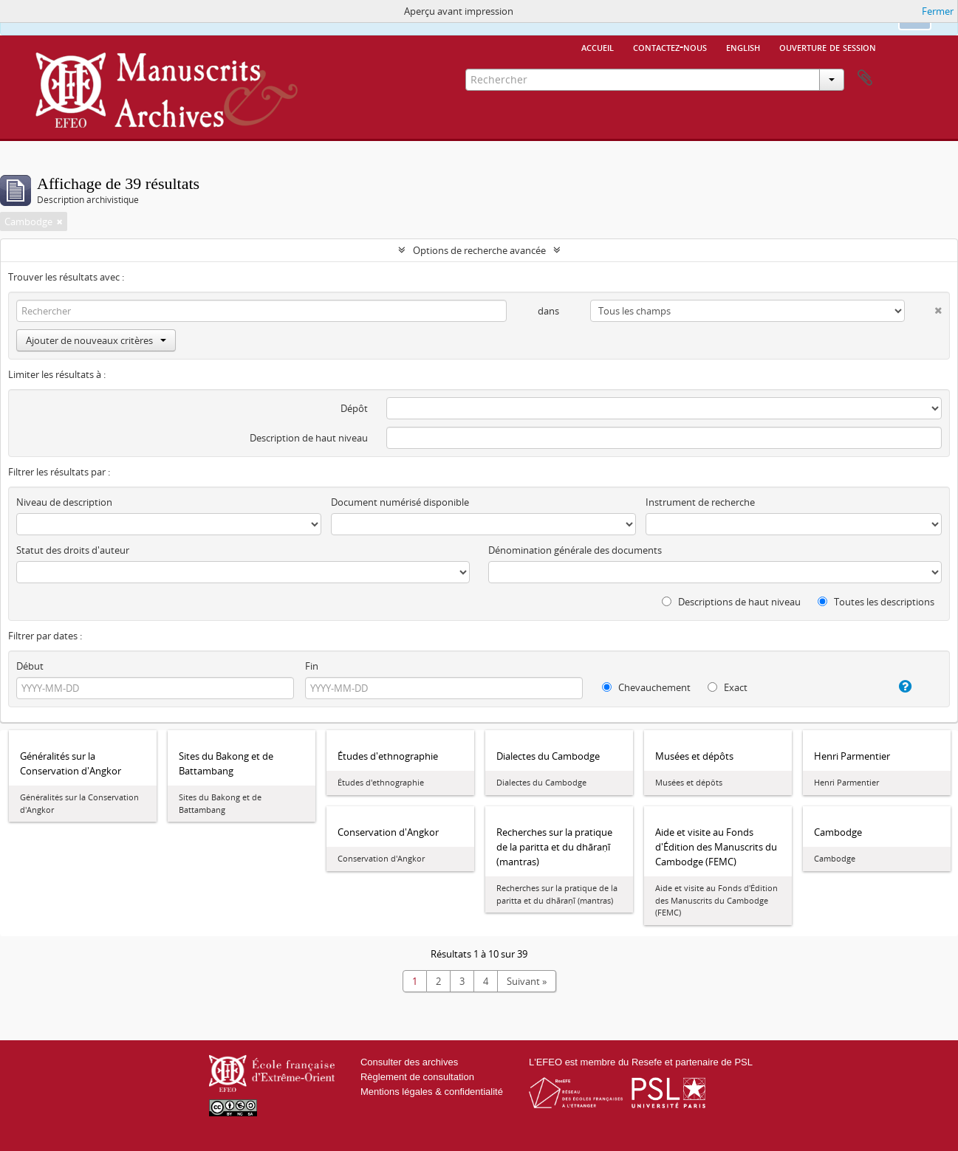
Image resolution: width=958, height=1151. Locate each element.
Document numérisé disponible (400, 502)
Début (30, 666)
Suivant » (527, 981)
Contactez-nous (670, 46)
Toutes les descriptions (876, 601)
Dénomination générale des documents (575, 550)
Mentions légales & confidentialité (431, 1091)
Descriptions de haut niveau (731, 601)
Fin (311, 666)
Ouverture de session (827, 46)
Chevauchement (646, 687)
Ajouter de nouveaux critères (96, 340)
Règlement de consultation (417, 1076)
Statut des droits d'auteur (72, 550)
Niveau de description (64, 502)
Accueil (597, 46)
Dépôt (354, 408)
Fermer (938, 11)
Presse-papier (864, 78)
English (743, 46)
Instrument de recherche (700, 502)
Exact (727, 687)
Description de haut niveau (309, 437)
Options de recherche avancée (479, 250)
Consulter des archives (409, 1062)
